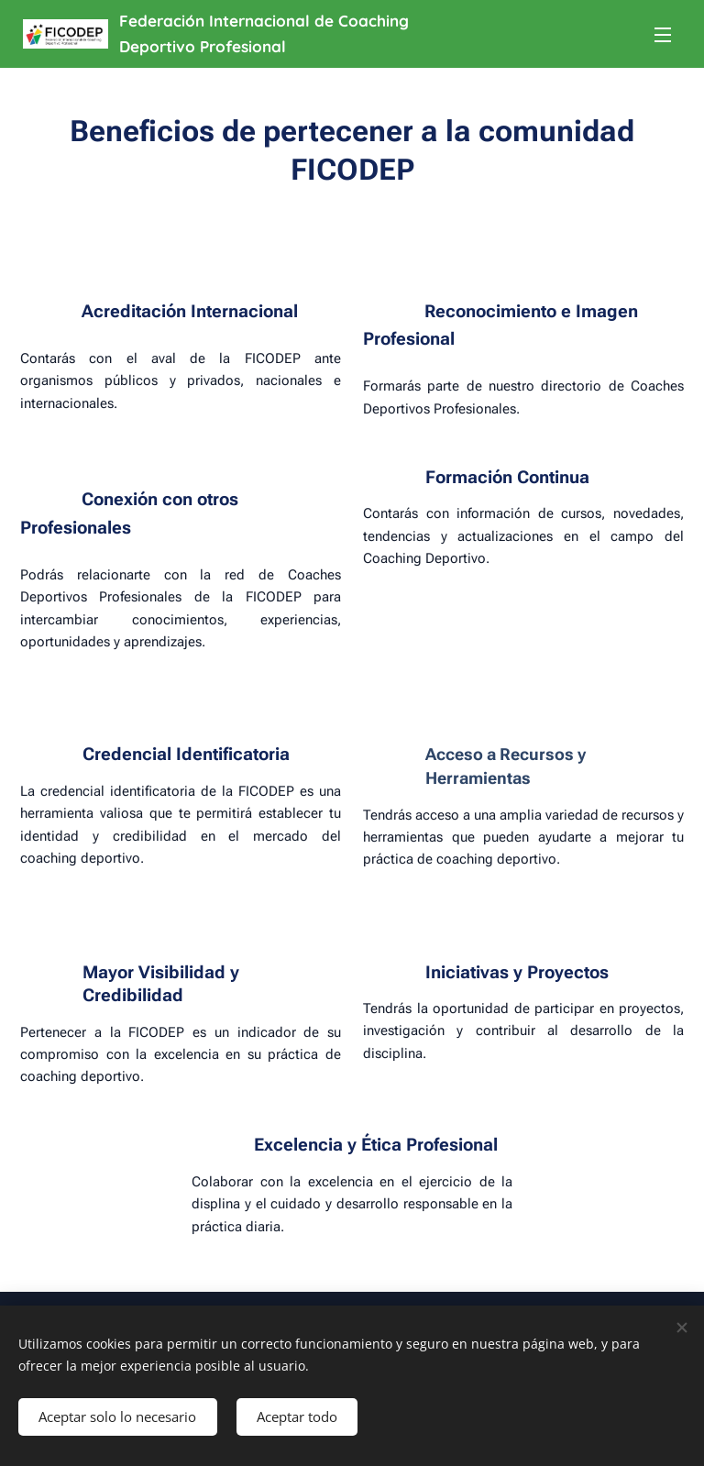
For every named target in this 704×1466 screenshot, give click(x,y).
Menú (662, 35)
